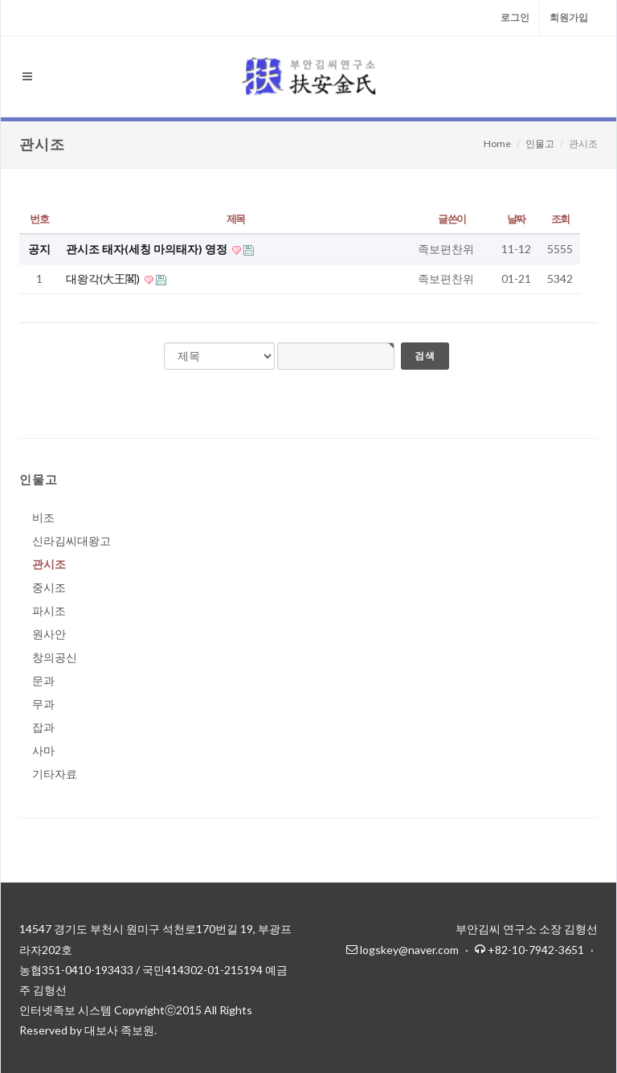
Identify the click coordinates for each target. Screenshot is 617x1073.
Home (497, 143)
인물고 (539, 143)
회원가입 (569, 17)
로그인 (515, 17)
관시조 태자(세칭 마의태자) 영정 (148, 249)
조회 (560, 218)
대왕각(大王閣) (104, 278)
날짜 (516, 218)
